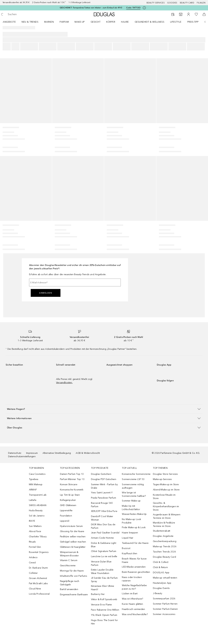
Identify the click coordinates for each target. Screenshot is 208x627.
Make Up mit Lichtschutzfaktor (131, 508)
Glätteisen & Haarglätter (73, 547)
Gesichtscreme (68, 565)
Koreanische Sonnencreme (136, 474)
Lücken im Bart (129, 593)
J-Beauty (157, 593)
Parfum (64, 22)
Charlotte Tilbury (38, 536)
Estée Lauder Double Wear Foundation (102, 571)
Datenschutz (14, 453)
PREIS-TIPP (193, 22)
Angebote (9, 22)
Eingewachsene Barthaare (74, 594)
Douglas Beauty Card (164, 557)
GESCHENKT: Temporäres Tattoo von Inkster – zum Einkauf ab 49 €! (91, 8)
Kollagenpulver (68, 500)
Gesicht (96, 22)
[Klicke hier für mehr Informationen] (144, 8)
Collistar (33, 573)
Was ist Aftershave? (132, 598)
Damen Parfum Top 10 (72, 474)
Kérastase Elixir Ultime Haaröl (102, 588)
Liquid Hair (127, 537)
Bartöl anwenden (69, 589)
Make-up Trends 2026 (164, 546)
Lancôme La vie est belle (104, 556)
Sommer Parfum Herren (165, 603)
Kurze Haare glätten (132, 604)
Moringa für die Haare (72, 570)
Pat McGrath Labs (38, 583)
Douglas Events (161, 588)
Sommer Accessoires (164, 614)
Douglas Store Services (165, 474)
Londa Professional (39, 593)
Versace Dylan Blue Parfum (101, 563)
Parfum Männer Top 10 (72, 479)
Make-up (80, 22)
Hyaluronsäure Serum (71, 526)
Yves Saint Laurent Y (102, 492)
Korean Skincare (68, 484)
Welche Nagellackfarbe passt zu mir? (134, 587)
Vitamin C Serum (68, 560)
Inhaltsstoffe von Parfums (73, 576)
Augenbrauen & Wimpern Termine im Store (166, 516)
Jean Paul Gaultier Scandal (105, 532)
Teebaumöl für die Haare (135, 543)
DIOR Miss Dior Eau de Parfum (103, 526)
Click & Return (160, 567)
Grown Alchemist (38, 578)
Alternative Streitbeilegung (57, 453)
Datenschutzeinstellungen (22, 456)
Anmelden (45, 293)
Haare (125, 22)
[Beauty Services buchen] (173, 14)
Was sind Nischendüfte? (135, 614)
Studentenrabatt (161, 530)
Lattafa (32, 500)
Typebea (33, 479)
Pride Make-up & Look (134, 527)
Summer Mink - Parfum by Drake (104, 486)
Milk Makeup (35, 484)
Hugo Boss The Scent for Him (104, 622)
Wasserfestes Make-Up (134, 514)
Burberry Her (98, 594)
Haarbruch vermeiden (133, 609)
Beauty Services (156, 3)
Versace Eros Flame (101, 604)
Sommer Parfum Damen (165, 609)
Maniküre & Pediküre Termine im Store (164, 524)
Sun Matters (35, 526)
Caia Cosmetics (37, 474)
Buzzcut (126, 548)
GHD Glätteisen (68, 505)
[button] (104, 409)
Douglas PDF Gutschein (103, 479)
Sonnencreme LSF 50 (133, 479)
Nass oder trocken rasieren (132, 579)
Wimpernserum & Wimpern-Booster (69, 554)
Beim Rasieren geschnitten (136, 572)
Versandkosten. (64, 382)
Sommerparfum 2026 (164, 598)
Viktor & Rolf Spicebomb (104, 599)
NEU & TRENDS (30, 22)
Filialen (201, 3)
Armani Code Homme (102, 537)
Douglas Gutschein (101, 474)
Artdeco (33, 557)
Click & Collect (160, 562)
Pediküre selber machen (72, 536)
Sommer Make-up (131, 500)
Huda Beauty (36, 510)
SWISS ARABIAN (37, 505)
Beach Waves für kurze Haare (134, 560)
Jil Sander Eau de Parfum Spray (104, 580)
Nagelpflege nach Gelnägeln (69, 583)
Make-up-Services (162, 479)
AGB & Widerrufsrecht (88, 453)
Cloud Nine (35, 588)
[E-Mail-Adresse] (75, 282)
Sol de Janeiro (37, 515)
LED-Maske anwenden (134, 566)
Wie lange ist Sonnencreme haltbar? (134, 494)
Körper (110, 22)
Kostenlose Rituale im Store (164, 496)
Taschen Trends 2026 (164, 551)
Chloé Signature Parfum (103, 551)
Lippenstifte (66, 510)
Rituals (32, 541)
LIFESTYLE (176, 22)
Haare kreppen (130, 532)
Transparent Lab (37, 494)
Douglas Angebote (163, 536)
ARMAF (33, 489)
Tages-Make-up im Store (166, 484)
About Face (35, 531)
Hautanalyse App (162, 583)
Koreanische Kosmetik (71, 489)
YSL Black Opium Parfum (104, 615)
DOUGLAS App (161, 572)
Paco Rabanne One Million (105, 609)
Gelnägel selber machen (73, 541)
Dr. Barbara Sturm (38, 567)
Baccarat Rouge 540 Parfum (102, 505)
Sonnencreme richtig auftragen (133, 486)
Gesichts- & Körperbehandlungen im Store (166, 506)
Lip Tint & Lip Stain (70, 494)
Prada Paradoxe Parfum (103, 497)
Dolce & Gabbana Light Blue (103, 545)
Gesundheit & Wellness (149, 22)
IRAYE (32, 521)
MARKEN (49, 22)
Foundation (66, 515)
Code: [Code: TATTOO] (133, 7)
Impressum (32, 453)
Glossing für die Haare (72, 531)
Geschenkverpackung (164, 541)
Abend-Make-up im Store (166, 489)
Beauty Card (187, 3)
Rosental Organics (39, 552)
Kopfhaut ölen (129, 553)
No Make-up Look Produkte (131, 521)
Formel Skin (35, 547)
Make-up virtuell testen (165, 577)
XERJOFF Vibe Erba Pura (104, 511)
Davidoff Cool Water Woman (102, 518)
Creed (32, 562)
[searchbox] (31, 14)
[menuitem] (11, 22)
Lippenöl (64, 521)
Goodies (172, 3)
